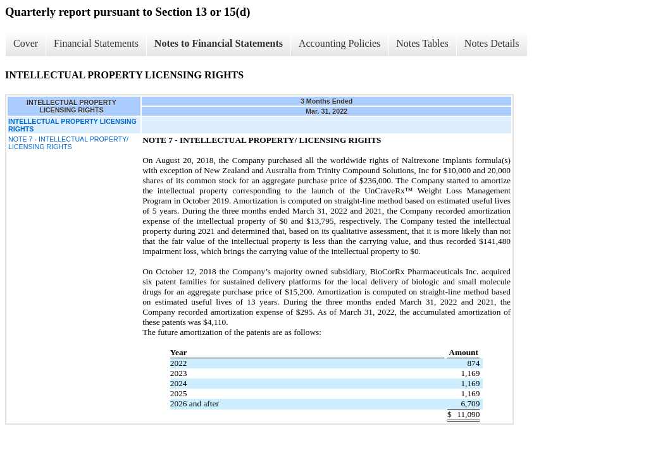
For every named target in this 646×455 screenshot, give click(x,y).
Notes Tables (422, 43)
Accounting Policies (339, 43)
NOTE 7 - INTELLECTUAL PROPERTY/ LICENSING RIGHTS (68, 142)
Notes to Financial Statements (218, 43)
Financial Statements (96, 43)
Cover (25, 43)
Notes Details (491, 43)
